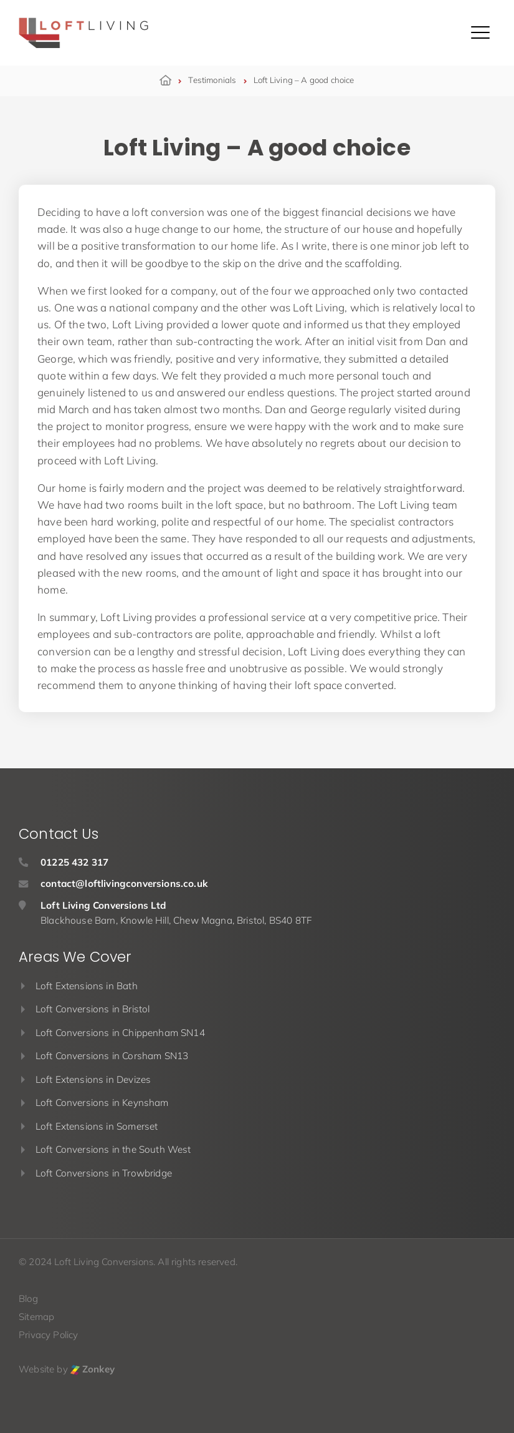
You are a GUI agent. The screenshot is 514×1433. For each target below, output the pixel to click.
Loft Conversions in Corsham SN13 (112, 1056)
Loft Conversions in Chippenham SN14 (120, 1033)
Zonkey (92, 1369)
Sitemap (36, 1317)
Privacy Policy (48, 1335)
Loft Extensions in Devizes (93, 1079)
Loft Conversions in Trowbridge (104, 1173)
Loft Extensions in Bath (87, 986)
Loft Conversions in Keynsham (102, 1102)
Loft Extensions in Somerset (97, 1126)
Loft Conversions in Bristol (93, 1009)
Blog (28, 1298)
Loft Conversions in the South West (113, 1149)
